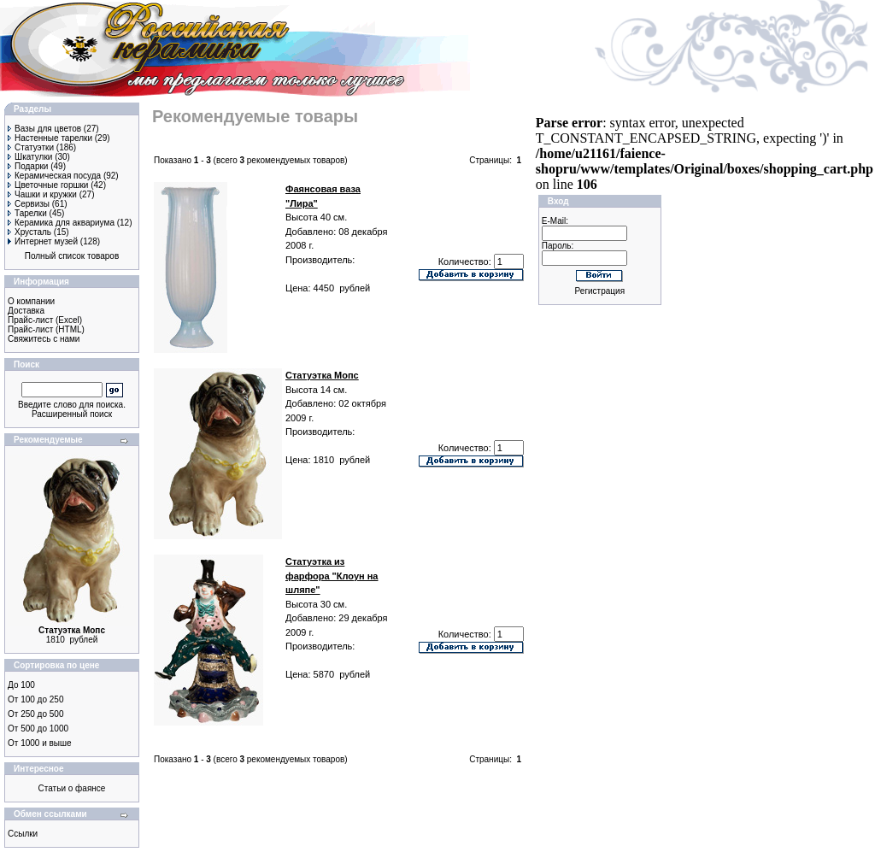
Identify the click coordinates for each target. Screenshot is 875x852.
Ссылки (23, 833)
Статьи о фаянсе (72, 788)
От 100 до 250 (35, 699)
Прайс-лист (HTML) (46, 329)
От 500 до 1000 (38, 728)
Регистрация (600, 291)
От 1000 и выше (40, 743)
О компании (31, 301)
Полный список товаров (72, 256)
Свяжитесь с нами (43, 339)
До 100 (21, 685)
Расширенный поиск (72, 414)
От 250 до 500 (35, 714)
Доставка (26, 310)
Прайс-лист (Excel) (45, 320)
